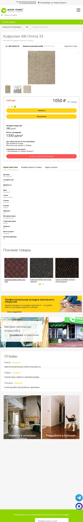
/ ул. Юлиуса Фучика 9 (24, 336)
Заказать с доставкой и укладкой (41, 156)
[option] (16, 269)
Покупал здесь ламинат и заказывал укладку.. (22, 377)
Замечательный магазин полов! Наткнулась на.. (22, 367)
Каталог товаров (8, 22)
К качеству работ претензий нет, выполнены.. (22, 387)
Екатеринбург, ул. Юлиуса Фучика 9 (53, 3)
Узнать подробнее (14, 312)
